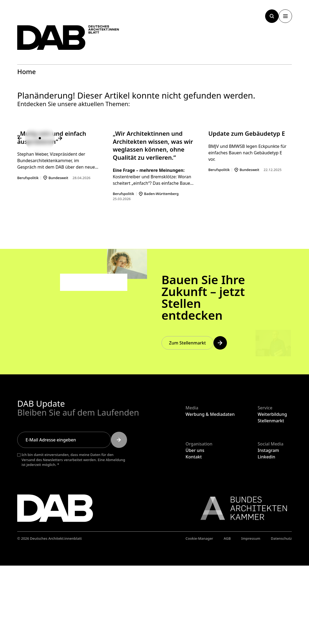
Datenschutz (281, 599)
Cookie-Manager (199, 599)
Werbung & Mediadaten (209, 475)
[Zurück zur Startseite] (73, 39)
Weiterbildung (272, 475)
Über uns (194, 512)
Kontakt (193, 518)
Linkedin (266, 518)
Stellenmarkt (271, 482)
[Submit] (119, 501)
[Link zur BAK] (241, 569)
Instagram (268, 512)
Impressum (250, 599)
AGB (227, 599)
